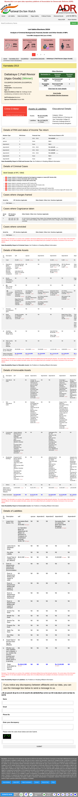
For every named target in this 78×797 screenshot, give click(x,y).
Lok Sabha (11, 16)
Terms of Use (45, 782)
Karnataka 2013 (14, 58)
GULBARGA (25, 58)
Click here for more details (57, 88)
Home (3, 16)
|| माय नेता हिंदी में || (71, 16)
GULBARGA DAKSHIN (37, 58)
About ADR (61, 19)
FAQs (53, 782)
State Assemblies (23, 16)
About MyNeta (72, 19)
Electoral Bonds (58, 16)
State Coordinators (26, 782)
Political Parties (46, 16)
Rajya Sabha (35, 16)
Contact (37, 782)
